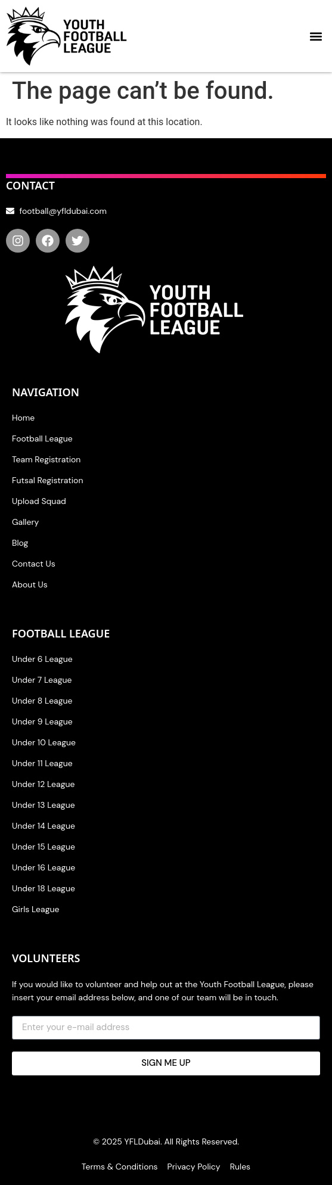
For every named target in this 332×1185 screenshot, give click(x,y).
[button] (316, 36)
